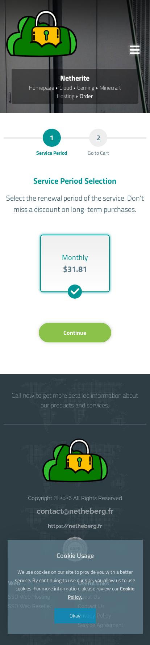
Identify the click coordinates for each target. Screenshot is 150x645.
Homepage (41, 88)
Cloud (65, 88)
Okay (75, 615)
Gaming (86, 88)
